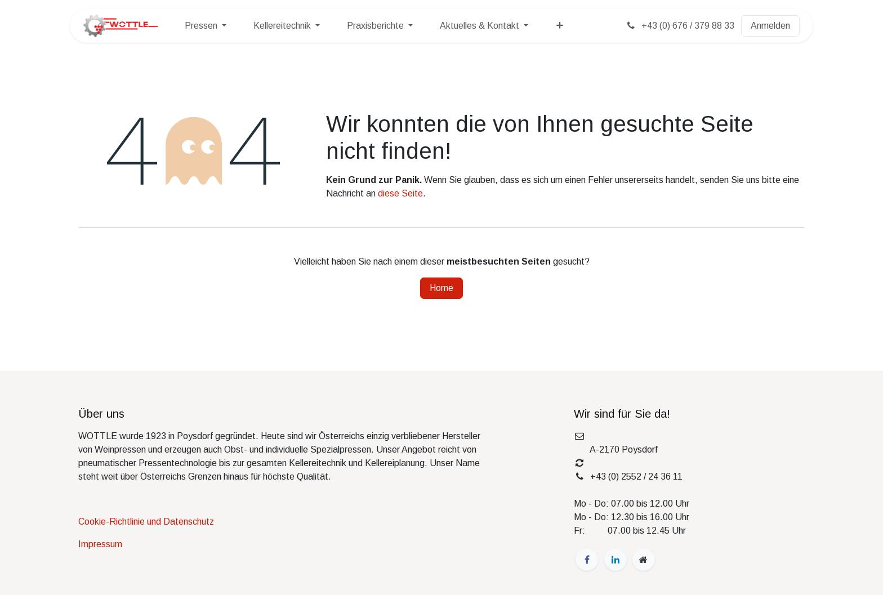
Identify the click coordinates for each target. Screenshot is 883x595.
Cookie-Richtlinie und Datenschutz (146, 521)
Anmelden (770, 25)
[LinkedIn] (615, 559)
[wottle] (643, 559)
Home (441, 288)
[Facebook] (587, 559)
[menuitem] (205, 26)
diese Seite (400, 193)
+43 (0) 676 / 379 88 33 (679, 25)
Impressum (100, 544)
